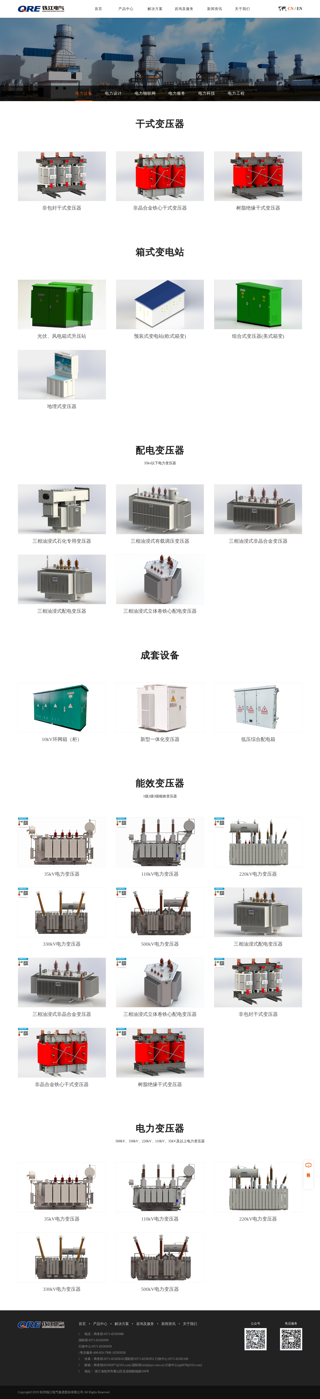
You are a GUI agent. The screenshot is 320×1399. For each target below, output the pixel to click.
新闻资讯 (214, 9)
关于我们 (242, 9)
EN (299, 8)
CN (291, 8)
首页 (98, 9)
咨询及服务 (184, 9)
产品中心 (126, 9)
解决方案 (155, 9)
